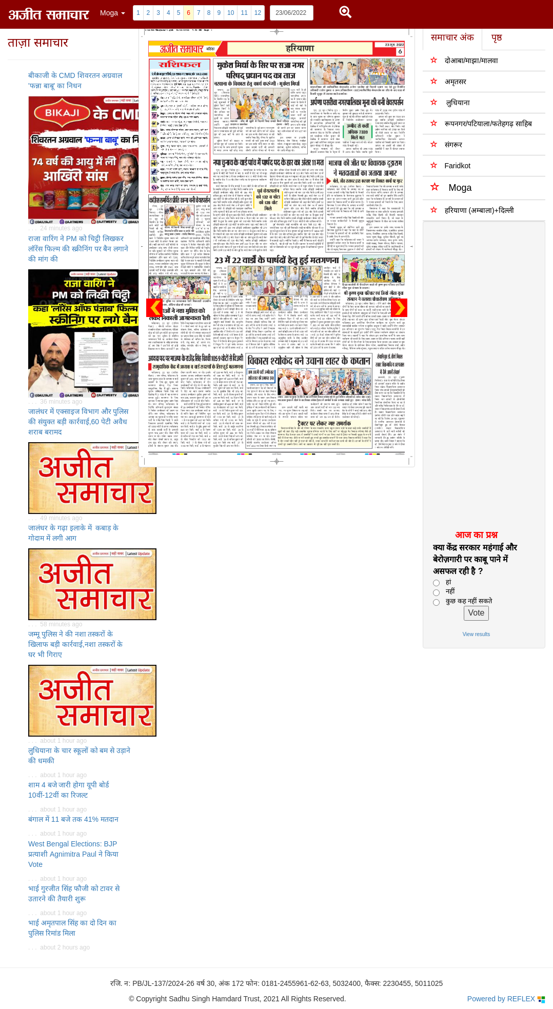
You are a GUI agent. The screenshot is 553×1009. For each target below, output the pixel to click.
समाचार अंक (452, 37)
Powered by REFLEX (506, 999)
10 (230, 12)
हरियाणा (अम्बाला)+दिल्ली (472, 210)
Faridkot (450, 165)
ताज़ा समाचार (38, 42)
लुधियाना (450, 102)
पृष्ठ (496, 37)
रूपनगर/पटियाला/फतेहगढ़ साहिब (481, 123)
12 (257, 12)
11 (244, 12)
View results (476, 634)
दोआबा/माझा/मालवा (464, 60)
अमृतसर (448, 81)
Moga (451, 187)
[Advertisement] (479, 375)
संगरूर (446, 144)
